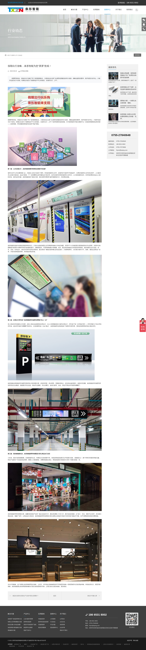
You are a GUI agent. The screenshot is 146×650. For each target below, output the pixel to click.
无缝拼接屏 (41, 624)
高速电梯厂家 (33, 644)
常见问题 (52, 624)
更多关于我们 (63, 630)
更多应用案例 (42, 627)
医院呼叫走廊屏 (28, 627)
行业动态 (20, 55)
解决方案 (74, 9)
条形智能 (118, 644)
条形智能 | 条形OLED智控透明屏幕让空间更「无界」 (128, 116)
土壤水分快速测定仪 (108, 644)
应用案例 (96, 9)
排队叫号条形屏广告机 (30, 624)
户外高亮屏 (21, 646)
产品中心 (85, 9)
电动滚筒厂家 (30, 646)
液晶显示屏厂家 (44, 644)
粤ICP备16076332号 (40, 640)
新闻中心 (107, 9)
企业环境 (62, 627)
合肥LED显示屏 (56, 644)
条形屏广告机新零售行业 (15, 619)
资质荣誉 (62, 624)
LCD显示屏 (60, 514)
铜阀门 (25, 644)
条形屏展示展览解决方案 (15, 627)
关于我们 (118, 9)
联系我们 (130, 9)
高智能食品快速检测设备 (93, 644)
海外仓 (82, 644)
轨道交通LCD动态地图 (14, 624)
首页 (64, 9)
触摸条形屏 (74, 644)
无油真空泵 (66, 644)
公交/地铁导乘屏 (28, 619)
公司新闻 (52, 619)
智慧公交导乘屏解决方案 (15, 621)
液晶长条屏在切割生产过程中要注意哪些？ (24, 596)
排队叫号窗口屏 (93, 596)
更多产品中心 (27, 630)
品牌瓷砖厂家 (17, 644)
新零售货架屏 (27, 621)
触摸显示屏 (127, 644)
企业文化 (62, 621)
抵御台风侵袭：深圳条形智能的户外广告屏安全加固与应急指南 (128, 75)
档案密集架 (12, 646)
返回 (54, 596)
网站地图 (135, 640)
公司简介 (62, 619)
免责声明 (129, 640)
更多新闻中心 (54, 627)
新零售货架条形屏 (43, 621)
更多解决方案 (11, 630)
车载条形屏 (41, 619)
